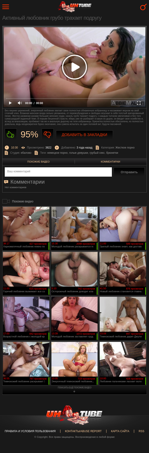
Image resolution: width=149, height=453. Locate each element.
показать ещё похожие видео (74, 387)
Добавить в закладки (84, 135)
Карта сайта (120, 431)
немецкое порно (57, 152)
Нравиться (11, 135)
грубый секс (97, 152)
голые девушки (78, 152)
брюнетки (112, 152)
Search (143, 7)
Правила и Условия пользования (30, 431)
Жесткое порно (125, 147)
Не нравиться (48, 135)
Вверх (138, 425)
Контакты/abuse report (83, 431)
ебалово (26, 152)
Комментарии (110, 161)
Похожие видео (38, 161)
